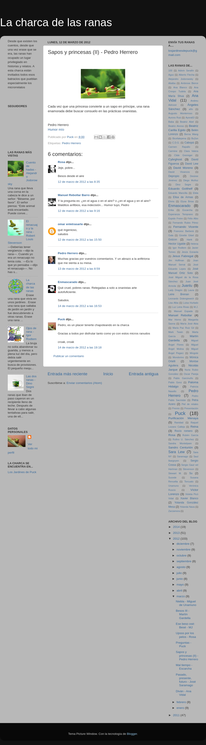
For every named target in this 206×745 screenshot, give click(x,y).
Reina (194, 426)
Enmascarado (68, 282)
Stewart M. (174, 473)
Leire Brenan (178, 294)
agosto (181, 567)
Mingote (194, 353)
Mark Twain (175, 332)
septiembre (184, 561)
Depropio (173, 176)
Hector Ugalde (177, 243)
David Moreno (183, 167)
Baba (171, 121)
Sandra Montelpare (180, 443)
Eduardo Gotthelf (180, 188)
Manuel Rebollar (180, 315)
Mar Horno (174, 319)
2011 (177, 715)
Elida (195, 193)
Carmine (172, 151)
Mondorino (178, 357)
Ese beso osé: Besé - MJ (185, 625)
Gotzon (172, 239)
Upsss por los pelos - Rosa (186, 634)
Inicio (108, 374)
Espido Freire (175, 218)
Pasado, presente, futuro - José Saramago (186, 680)
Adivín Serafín (186, 70)
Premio (176, 408)
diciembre (183, 543)
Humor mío (56, 129)
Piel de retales (190, 404)
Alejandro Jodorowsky (180, 79)
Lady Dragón (175, 290)
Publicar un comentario (68, 356)
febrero (182, 702)
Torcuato (188, 481)
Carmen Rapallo (179, 146)
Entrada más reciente (67, 374)
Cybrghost (175, 159)
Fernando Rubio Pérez (185, 222)
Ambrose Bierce (189, 83)
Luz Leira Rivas (180, 307)
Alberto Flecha (186, 74)
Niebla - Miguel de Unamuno (186, 603)
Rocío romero (183, 430)
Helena (194, 243)
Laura (191, 290)
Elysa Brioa (187, 201)
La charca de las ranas (56, 22)
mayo (181, 584)
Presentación (191, 408)
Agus (171, 74)
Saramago (182, 456)
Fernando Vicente (185, 226)
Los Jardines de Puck (22, 472)
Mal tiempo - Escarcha (184, 666)
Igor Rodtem (179, 247)
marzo (181, 596)
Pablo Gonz (175, 382)
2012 (177, 538)
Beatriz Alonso (176, 126)
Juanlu (187, 285)
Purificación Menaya (183, 418)
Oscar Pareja (191, 374)
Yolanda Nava (187, 506)
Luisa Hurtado (190, 302)
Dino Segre (183, 184)
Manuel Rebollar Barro (74, 195)
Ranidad (178, 422)
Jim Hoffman (176, 260)
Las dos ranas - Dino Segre (31, 382)
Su (190, 473)
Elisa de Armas (183, 197)
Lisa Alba (173, 302)
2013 (177, 533)
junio (180, 578)
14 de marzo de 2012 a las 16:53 (79, 306)
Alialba (171, 83)
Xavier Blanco (189, 498)
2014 (177, 527)
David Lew (191, 163)
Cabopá (189, 142)
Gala (170, 235)
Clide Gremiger (183, 155)
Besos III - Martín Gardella (183, 614)
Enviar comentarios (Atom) (84, 383)
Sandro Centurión (180, 447)
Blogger (132, 733)
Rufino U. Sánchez (183, 439)
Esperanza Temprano (180, 214)
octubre (182, 555)
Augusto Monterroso (180, 113)
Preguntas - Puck (183, 644)
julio (180, 573)
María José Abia (189, 323)
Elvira (171, 201)
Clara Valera (191, 151)
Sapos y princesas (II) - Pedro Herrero (187, 655)
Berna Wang (191, 134)
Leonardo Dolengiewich (181, 298)
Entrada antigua (143, 374)
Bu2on (194, 138)
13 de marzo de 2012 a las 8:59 (79, 268)
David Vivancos (179, 172)
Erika (171, 210)
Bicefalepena (179, 138)
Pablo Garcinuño (183, 378)
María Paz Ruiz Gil (183, 327)
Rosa (61, 162)
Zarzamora (174, 511)
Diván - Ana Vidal (183, 693)
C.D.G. (176, 142)
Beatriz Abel (187, 121)
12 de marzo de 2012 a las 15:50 (79, 239)
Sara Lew (176, 452)
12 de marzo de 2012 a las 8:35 (79, 181)
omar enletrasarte (70, 224)
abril (180, 590)
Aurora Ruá (174, 117)
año (191, 109)
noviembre (184, 549)
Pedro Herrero (71, 143)
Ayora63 (190, 117)
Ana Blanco (180, 87)
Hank (189, 239)
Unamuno (173, 485)
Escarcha (187, 210)
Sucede (172, 477)
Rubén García (190, 435)
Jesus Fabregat (182, 256)
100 (170, 70)
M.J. (196, 307)
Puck (61, 319)
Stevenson (188, 469)
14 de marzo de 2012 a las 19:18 (79, 347)
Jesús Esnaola (190, 252)
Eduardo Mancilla (177, 193)
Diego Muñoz (190, 180)
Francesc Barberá (184, 231)
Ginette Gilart (186, 235)
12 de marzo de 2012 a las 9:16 (79, 210)
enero (181, 708)
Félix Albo (193, 218)
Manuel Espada (183, 311)
